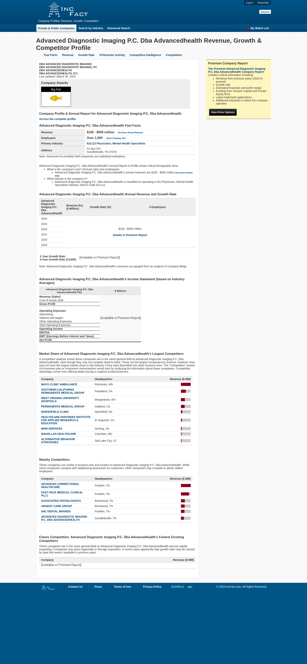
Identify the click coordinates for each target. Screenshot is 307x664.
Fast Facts (50, 55)
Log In (249, 2)
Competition (174, 55)
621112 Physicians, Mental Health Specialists (116, 143)
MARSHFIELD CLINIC (55, 411)
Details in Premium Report (130, 235)
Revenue (67, 55)
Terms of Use (122, 586)
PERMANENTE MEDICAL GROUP (62, 406)
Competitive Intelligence (145, 55)
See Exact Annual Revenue (130, 133)
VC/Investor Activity (112, 55)
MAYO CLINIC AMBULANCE (59, 384)
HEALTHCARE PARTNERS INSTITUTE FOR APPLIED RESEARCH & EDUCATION (65, 420)
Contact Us (75, 586)
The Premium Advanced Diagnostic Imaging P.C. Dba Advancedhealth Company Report (236, 70)
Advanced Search (118, 28)
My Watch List (258, 28)
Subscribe (263, 2)
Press (98, 586)
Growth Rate (86, 55)
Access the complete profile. (57, 119)
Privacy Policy (152, 586)
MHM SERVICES (51, 428)
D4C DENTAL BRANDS (56, 511)
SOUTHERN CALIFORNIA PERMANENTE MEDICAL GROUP (62, 391)
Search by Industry (91, 28)
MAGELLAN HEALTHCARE (58, 433)
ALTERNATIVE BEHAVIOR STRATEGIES (58, 441)
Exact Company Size (116, 138)
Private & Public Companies (56, 28)
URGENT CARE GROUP (56, 506)
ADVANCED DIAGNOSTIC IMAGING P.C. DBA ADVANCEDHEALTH (64, 518)
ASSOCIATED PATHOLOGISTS (61, 500)
